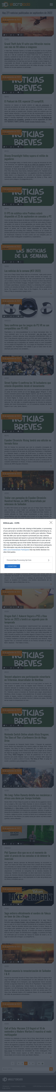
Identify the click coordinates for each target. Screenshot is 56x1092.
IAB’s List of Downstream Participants (16, 550)
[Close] (52, 523)
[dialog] (28, 546)
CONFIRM (12, 566)
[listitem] (28, 560)
